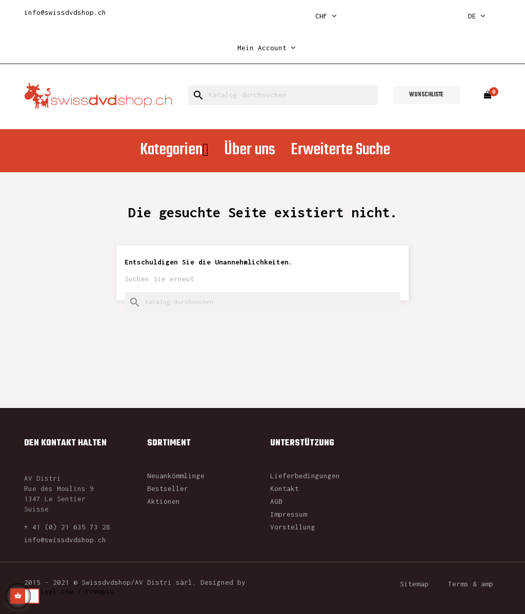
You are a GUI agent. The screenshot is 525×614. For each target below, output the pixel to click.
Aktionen (163, 501)
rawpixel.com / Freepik (69, 591)
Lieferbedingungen (305, 476)
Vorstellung (292, 527)
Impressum (288, 514)
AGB (276, 501)
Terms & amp (470, 584)
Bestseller (167, 488)
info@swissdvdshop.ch (65, 12)
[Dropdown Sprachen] (477, 16)
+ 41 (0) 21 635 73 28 (67, 527)
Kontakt (284, 488)
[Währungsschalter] (326, 16)
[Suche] (283, 95)
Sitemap (414, 584)
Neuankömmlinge (176, 476)
